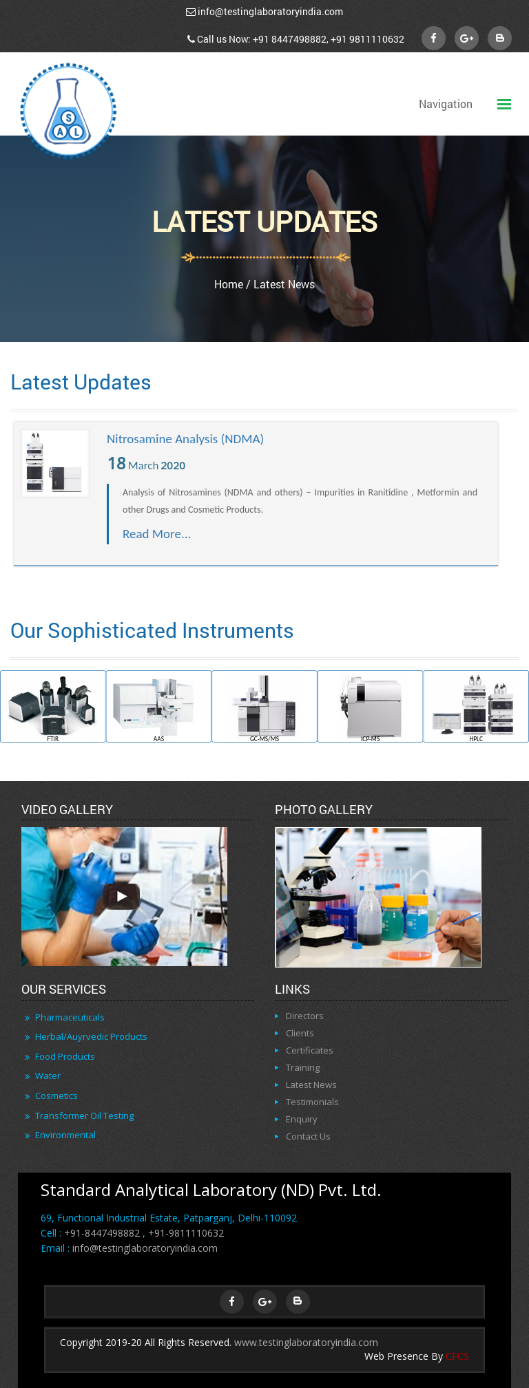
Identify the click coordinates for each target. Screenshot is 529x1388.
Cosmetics (56, 1095)
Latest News (311, 1084)
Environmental (65, 1135)
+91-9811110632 (186, 1232)
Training (303, 1067)
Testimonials (312, 1102)
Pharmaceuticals (70, 1017)
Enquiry (302, 1119)
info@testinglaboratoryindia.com (270, 11)
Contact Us (308, 1136)
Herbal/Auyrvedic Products (91, 1036)
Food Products (65, 1056)
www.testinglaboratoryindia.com (306, 1342)
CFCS (457, 1357)
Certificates (309, 1050)
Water (48, 1075)
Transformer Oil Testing (84, 1115)
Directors (305, 1016)
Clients (300, 1033)
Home (228, 284)
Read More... (157, 534)
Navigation (446, 103)
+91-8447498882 (102, 1232)
